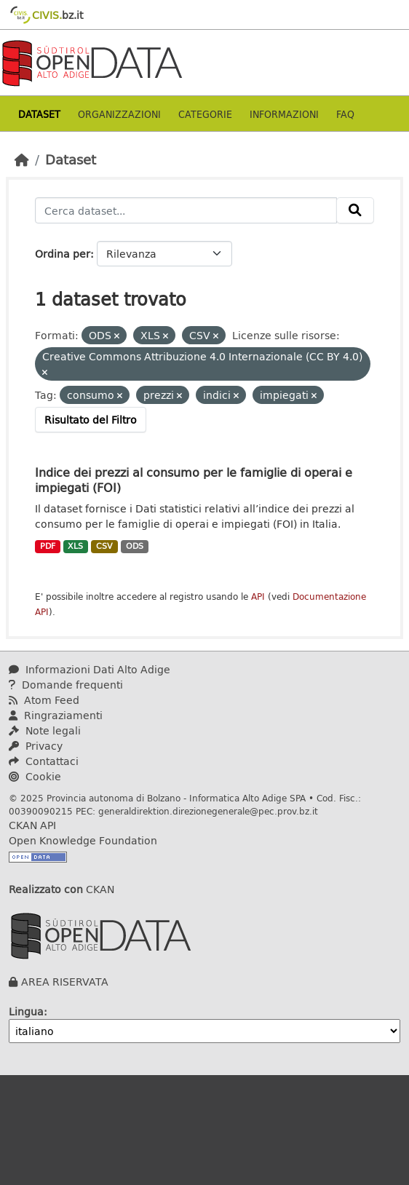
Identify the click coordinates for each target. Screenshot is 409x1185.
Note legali (45, 730)
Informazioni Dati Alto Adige (89, 669)
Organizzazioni (119, 114)
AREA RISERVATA (64, 981)
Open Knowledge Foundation (83, 840)
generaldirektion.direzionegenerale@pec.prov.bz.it (208, 810)
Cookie (35, 776)
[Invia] (355, 210)
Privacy (36, 745)
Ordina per (62, 253)
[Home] (22, 159)
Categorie (205, 114)
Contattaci (44, 761)
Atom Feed (44, 700)
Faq (345, 114)
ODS (134, 546)
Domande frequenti (66, 684)
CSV (104, 546)
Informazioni (284, 114)
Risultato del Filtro (90, 419)
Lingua (26, 1011)
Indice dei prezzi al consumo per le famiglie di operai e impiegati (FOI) (193, 479)
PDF (47, 546)
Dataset (39, 114)
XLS (75, 546)
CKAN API (32, 825)
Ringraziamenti (56, 715)
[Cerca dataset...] (186, 210)
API (258, 596)
